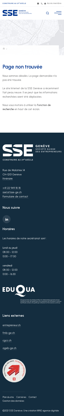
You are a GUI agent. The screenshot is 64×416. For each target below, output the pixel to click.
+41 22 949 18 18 (12, 188)
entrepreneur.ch (12, 325)
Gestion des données (13, 401)
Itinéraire (8, 178)
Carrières (21, 397)
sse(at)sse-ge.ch (12, 192)
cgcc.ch (7, 340)
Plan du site (8, 397)
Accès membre (52, 3)
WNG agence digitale (48, 410)
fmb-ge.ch (9, 332)
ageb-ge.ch (9, 348)
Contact (33, 397)
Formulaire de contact (15, 196)
